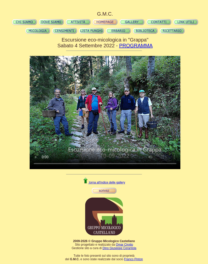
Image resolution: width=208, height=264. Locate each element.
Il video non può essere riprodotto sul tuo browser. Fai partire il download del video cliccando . (105, 112)
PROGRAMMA (135, 45)
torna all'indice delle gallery (104, 182)
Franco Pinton (133, 259)
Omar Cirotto (124, 244)
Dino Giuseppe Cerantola (119, 248)
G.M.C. (105, 14)
